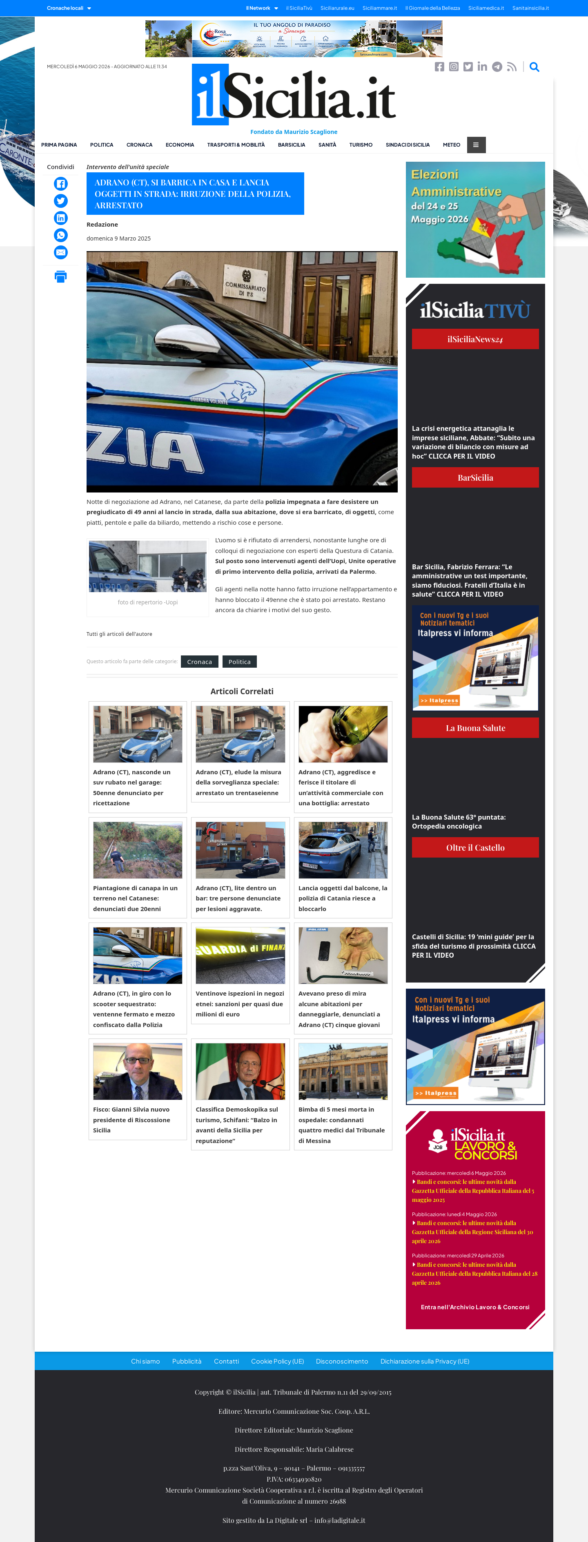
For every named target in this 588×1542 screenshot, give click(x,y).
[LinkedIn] (61, 218)
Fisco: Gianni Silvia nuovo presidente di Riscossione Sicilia (131, 1119)
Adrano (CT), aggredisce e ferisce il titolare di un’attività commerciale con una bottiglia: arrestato (340, 787)
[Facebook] (61, 184)
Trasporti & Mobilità (236, 145)
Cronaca (140, 145)
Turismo (361, 145)
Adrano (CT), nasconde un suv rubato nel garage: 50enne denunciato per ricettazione (132, 787)
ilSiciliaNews (475, 338)
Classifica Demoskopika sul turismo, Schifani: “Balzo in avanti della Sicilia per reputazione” (237, 1125)
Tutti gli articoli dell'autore (119, 634)
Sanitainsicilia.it (530, 8)
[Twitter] (61, 201)
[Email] (61, 252)
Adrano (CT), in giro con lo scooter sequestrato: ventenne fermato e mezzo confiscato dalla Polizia (134, 1009)
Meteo (452, 145)
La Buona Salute (476, 727)
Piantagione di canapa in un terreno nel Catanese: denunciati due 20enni (135, 898)
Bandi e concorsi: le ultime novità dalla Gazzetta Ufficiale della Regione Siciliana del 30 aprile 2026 (472, 1232)
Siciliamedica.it (486, 8)
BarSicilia (291, 145)
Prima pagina (59, 145)
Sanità (327, 145)
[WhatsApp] (61, 235)
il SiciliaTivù (299, 8)
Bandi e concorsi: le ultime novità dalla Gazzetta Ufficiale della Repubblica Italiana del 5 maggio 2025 (473, 1190)
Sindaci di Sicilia (408, 145)
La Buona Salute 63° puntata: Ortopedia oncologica (459, 822)
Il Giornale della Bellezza (432, 8)
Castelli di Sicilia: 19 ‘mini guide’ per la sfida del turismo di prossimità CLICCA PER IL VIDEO (474, 946)
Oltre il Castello (475, 847)
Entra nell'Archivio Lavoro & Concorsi (475, 1306)
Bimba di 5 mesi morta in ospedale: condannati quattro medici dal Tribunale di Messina (341, 1125)
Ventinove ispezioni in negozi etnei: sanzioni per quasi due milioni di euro (240, 1003)
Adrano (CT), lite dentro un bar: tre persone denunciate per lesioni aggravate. (238, 898)
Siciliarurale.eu (337, 8)
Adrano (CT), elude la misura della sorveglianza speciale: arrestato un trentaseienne (238, 782)
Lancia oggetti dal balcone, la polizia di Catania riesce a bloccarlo (343, 898)
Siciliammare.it (380, 8)
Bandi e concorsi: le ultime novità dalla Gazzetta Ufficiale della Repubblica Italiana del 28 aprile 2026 (475, 1273)
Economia (180, 145)
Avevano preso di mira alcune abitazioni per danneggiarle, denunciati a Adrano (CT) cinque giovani (339, 1009)
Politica (102, 145)
